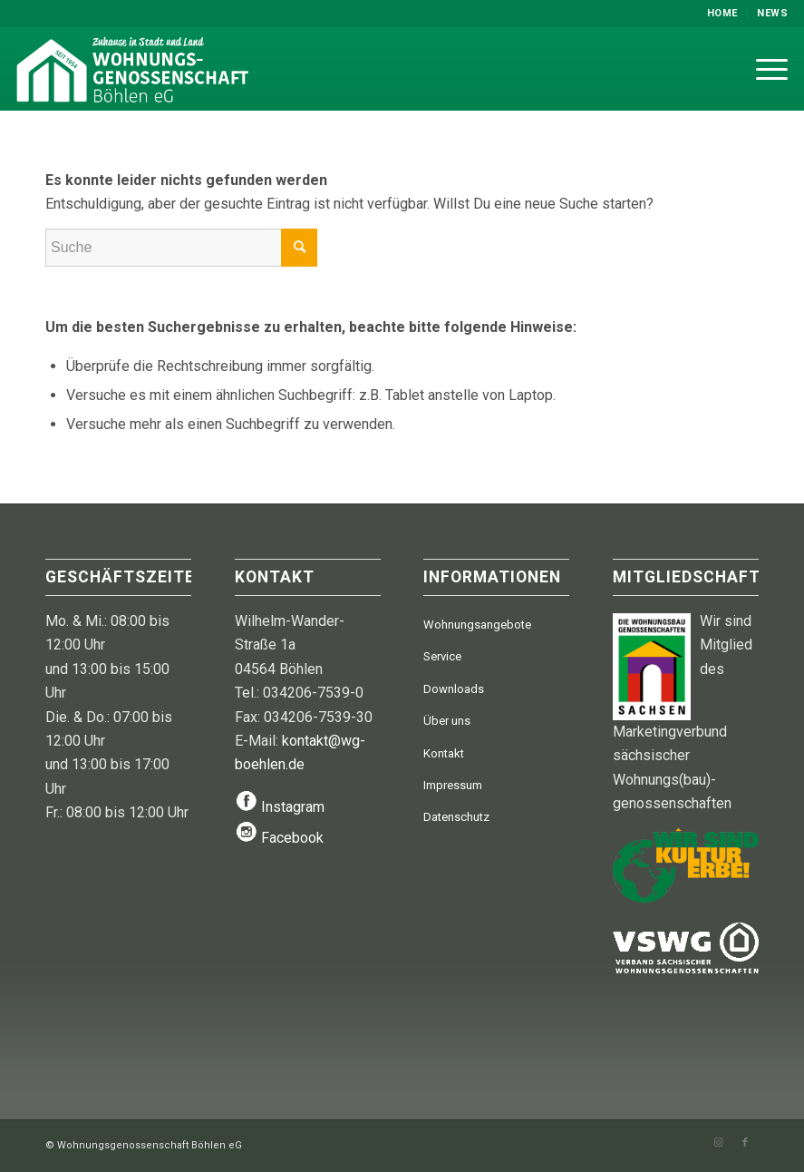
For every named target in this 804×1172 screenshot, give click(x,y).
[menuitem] (723, 13)
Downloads (453, 689)
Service (442, 656)
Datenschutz (456, 817)
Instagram (293, 807)
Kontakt (443, 753)
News (772, 13)
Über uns (446, 721)
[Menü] (763, 69)
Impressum (452, 785)
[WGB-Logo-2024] (155, 69)
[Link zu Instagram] (717, 1143)
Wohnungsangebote (477, 624)
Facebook (292, 837)
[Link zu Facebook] (745, 1143)
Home (722, 13)
